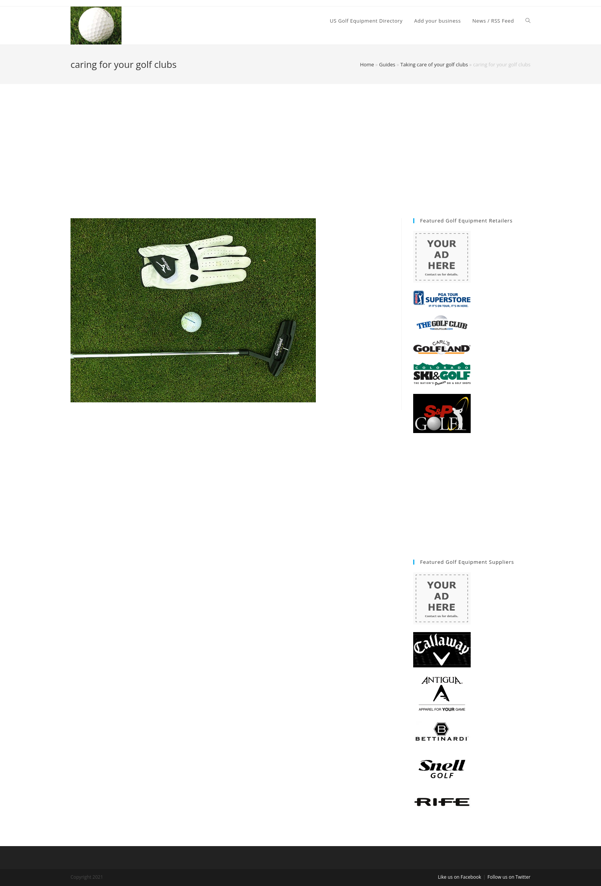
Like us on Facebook (459, 877)
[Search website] (528, 21)
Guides (387, 64)
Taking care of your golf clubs (434, 64)
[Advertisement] (300, 160)
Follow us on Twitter (509, 877)
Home (367, 64)
